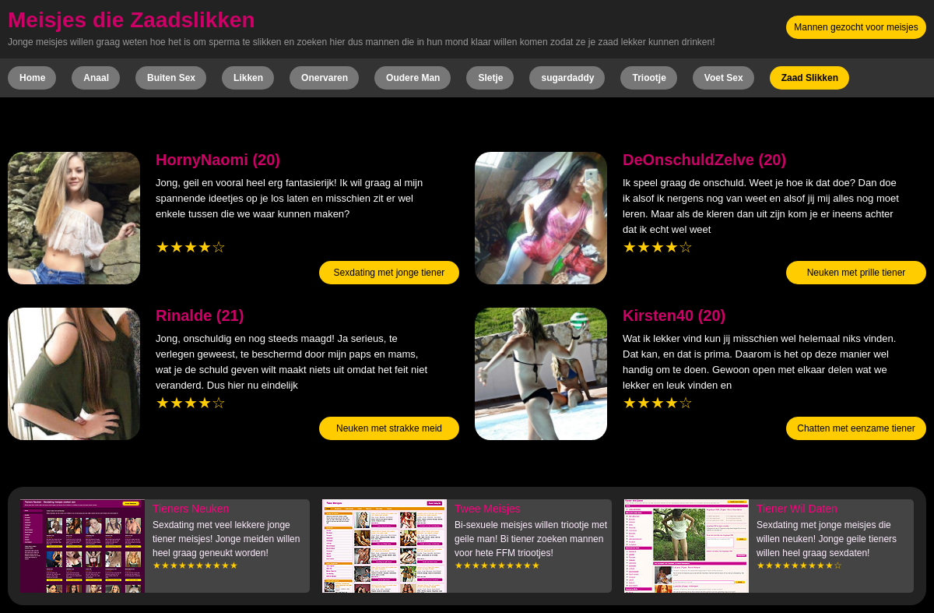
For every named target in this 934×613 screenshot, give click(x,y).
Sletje (490, 77)
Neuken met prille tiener (856, 272)
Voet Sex (723, 77)
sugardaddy (567, 77)
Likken (248, 77)
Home (32, 77)
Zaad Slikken (809, 77)
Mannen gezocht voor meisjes (856, 27)
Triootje (648, 77)
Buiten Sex (171, 77)
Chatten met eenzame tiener (856, 428)
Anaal (96, 77)
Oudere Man (413, 77)
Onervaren (324, 77)
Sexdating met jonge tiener (389, 272)
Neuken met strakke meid (389, 428)
